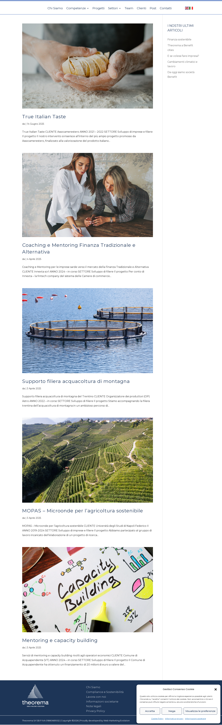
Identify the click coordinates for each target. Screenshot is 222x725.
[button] (215, 689)
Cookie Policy (157, 718)
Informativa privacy (174, 718)
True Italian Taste (44, 117)
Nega (171, 711)
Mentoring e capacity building (60, 641)
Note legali (93, 706)
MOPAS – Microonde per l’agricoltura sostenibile (82, 511)
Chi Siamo (93, 687)
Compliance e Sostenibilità (105, 692)
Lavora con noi (96, 697)
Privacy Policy (95, 711)
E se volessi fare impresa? (183, 56)
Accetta (150, 711)
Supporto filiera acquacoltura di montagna (76, 382)
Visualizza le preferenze (200, 711)
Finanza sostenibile (179, 39)
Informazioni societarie (195, 718)
